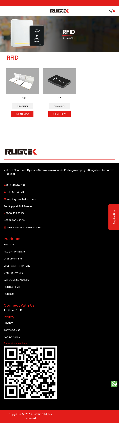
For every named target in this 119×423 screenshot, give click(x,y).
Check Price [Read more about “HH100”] (22, 106)
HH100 (22, 98)
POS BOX (9, 294)
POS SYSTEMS (12, 287)
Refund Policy (12, 337)
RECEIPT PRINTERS (15, 251)
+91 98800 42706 (14, 220)
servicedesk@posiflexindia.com (24, 227)
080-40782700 (15, 185)
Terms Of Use (12, 330)
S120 (59, 98)
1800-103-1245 (15, 213)
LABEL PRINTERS (13, 258)
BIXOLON (9, 244)
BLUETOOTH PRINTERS (17, 266)
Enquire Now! (22, 114)
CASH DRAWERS (13, 273)
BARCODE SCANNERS (16, 280)
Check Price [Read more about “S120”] (59, 106)
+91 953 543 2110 (15, 192)
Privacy (8, 323)
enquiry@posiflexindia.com (21, 199)
